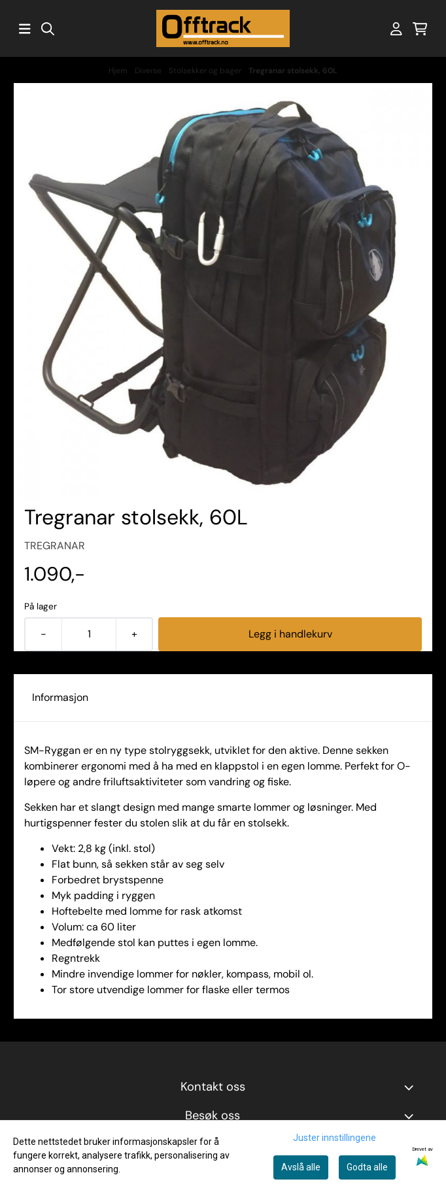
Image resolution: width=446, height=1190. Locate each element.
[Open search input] (47, 28)
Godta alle (367, 1167)
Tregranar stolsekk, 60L (293, 70)
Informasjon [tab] (60, 697)
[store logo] (223, 28)
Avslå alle (300, 1167)
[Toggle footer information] (411, 1087)
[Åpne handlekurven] (420, 29)
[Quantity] (88, 634)
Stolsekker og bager (206, 70)
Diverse (149, 70)
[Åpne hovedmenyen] (25, 29)
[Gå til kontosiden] (396, 29)
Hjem (119, 70)
